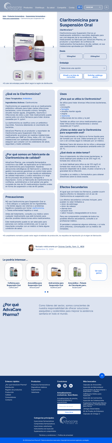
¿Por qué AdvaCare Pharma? (16, 385)
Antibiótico (27, 98)
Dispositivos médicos (39, 387)
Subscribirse (69, 412)
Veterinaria (35, 392)
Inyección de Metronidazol (93, 387)
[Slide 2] (47, 292)
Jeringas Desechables (91, 409)
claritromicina (38, 208)
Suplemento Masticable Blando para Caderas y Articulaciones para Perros (94, 404)
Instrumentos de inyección (44, 429)
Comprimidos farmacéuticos (44, 423)
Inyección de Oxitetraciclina (93, 400)
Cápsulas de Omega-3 (91, 414)
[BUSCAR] (93, 7)
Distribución (9, 387)
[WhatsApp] (59, 386)
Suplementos (36, 390)
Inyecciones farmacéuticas (44, 421)
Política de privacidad (65, 435)
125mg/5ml (71, 56)
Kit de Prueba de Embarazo (93, 411)
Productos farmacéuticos (40, 385)
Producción (9, 392)
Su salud (50, 7)
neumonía (65, 116)
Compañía (61, 7)
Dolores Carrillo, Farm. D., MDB (71, 246)
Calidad (8, 395)
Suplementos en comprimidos (45, 431)
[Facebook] (65, 386)
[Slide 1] (45, 292)
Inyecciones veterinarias (43, 426)
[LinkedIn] (71, 386)
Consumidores (10, 397)
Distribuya (39, 7)
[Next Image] (53, 46)
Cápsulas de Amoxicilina (92, 385)
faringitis (65, 109)
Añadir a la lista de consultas (71, 76)
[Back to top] (102, 376)
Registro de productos (13, 390)
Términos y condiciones (47, 435)
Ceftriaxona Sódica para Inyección (92, 394)
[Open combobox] (83, 68)
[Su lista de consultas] (79, 7)
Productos (28, 7)
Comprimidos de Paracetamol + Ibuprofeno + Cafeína (95, 390)
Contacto (73, 7)
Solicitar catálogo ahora (95, 76)
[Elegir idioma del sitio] (106, 7)
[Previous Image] (4, 46)
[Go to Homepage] (12, 6)
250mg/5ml (95, 56)
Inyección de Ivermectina (92, 398)
